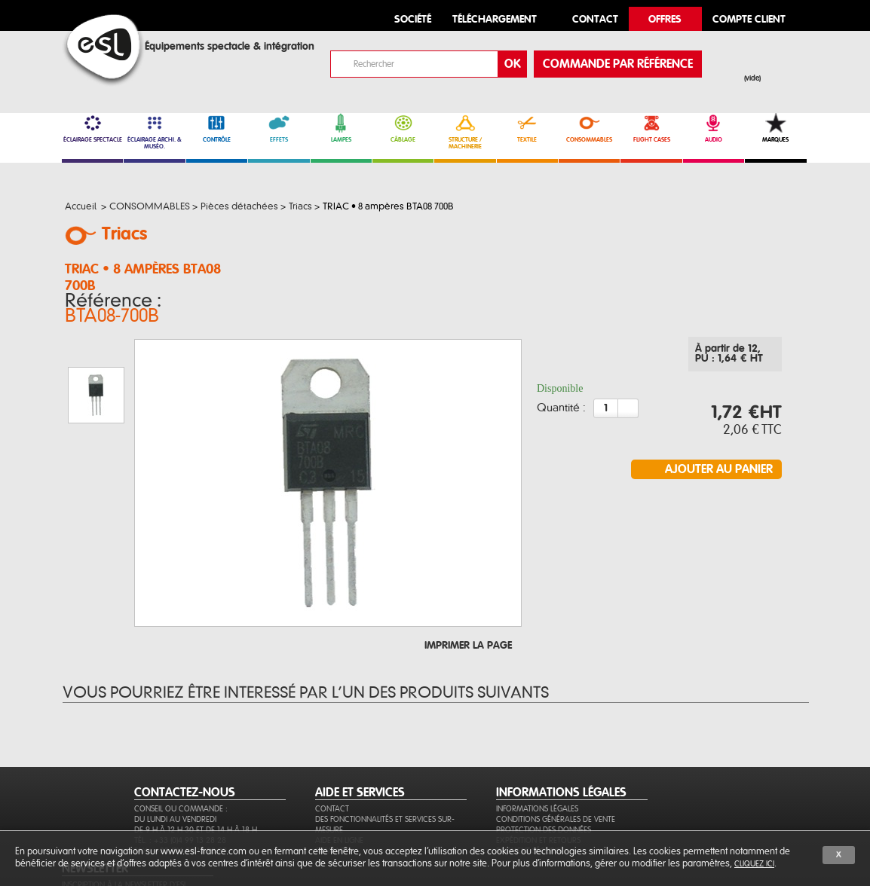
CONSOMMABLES (589, 128)
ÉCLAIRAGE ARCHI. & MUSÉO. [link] (154, 131)
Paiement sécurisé (530, 797)
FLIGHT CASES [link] (651, 128)
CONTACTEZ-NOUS (184, 738)
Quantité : (561, 398)
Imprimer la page (468, 571)
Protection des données (543, 775)
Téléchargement (494, 20)
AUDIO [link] (713, 128)
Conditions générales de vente (555, 765)
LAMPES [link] (341, 128)
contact (595, 20)
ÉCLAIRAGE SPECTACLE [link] (92, 128)
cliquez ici (754, 864)
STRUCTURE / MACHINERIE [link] (464, 131)
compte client (749, 20)
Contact (332, 754)
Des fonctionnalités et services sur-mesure (385, 770)
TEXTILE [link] (527, 128)
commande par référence (618, 64)
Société (412, 20)
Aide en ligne (339, 786)
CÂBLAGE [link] (402, 128)
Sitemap (330, 797)
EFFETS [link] (278, 128)
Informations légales (537, 754)
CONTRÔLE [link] (216, 128)
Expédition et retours (538, 786)
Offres (665, 20)
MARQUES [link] (775, 128)
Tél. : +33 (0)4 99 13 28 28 (180, 786)
